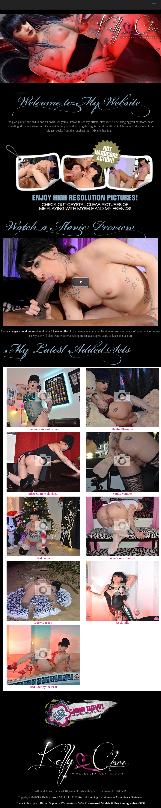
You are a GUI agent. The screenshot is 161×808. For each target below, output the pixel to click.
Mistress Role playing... (43, 493)
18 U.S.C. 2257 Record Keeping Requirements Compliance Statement (101, 797)
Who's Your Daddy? (122, 558)
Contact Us (22, 803)
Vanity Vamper (122, 493)
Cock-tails (122, 622)
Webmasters (68, 803)
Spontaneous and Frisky (43, 429)
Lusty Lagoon (43, 622)
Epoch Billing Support (44, 803)
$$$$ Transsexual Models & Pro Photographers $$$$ (111, 803)
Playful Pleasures (122, 429)
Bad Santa (43, 558)
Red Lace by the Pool (43, 686)
